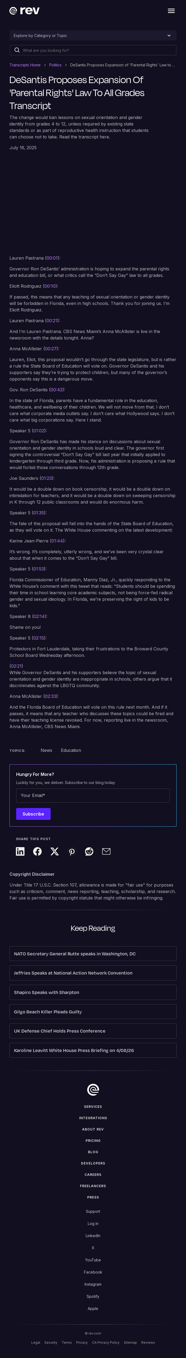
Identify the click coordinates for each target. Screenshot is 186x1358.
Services (93, 1107)
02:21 (16, 666)
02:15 (38, 638)
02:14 (39, 616)
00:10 (49, 286)
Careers (93, 1175)
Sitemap (130, 1342)
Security (50, 1342)
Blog (93, 1152)
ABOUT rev (93, 1129)
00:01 (52, 258)
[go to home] (93, 1090)
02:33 (50, 696)
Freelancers (93, 1186)
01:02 (38, 430)
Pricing (93, 1141)
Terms (67, 1342)
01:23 (46, 478)
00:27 (51, 348)
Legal (35, 1342)
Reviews (148, 1342)
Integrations (93, 1118)
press (93, 1197)
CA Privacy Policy (106, 1342)
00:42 (56, 389)
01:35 (38, 512)
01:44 (57, 541)
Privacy (82, 1342)
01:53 (38, 569)
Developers (93, 1163)
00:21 (52, 320)
